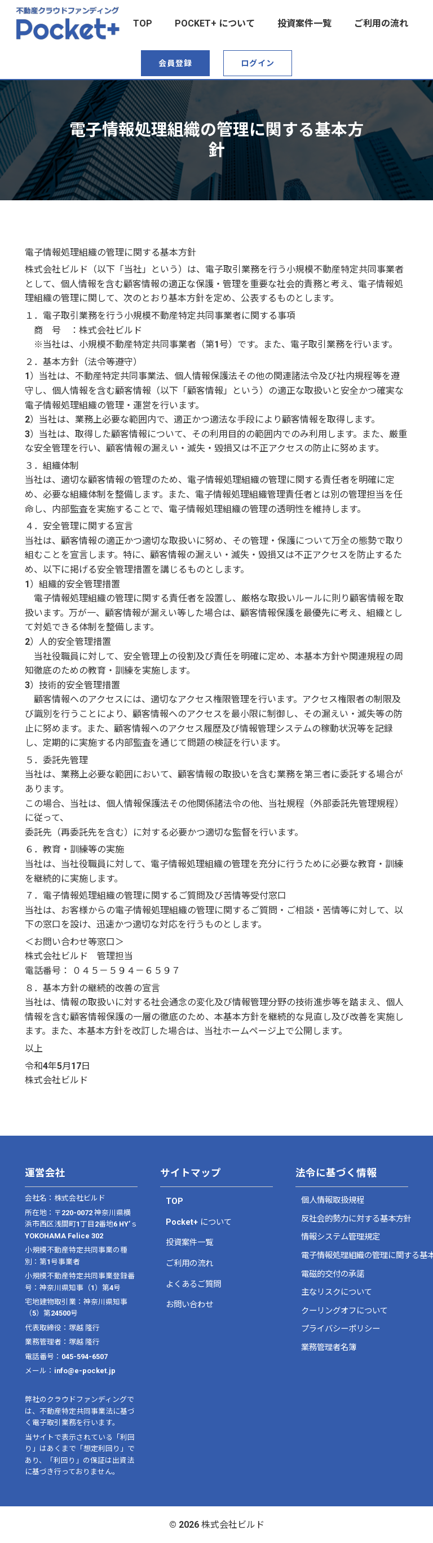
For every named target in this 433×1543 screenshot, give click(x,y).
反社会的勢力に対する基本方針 (352, 1219)
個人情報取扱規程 (332, 1200)
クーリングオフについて (344, 1311)
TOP (174, 1201)
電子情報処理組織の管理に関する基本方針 (352, 1255)
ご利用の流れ (381, 23)
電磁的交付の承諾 (332, 1274)
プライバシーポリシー (340, 1329)
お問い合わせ (189, 1304)
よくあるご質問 (193, 1284)
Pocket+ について (215, 23)
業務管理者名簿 (328, 1347)
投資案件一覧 (304, 23)
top (142, 23)
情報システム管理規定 (340, 1237)
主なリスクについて (336, 1292)
